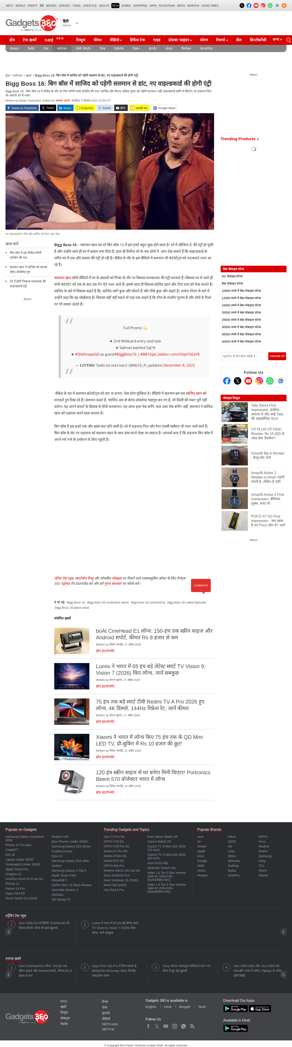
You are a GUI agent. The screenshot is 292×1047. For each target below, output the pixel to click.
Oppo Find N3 (15, 893)
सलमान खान (62, 277)
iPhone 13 (12, 883)
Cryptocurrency (62, 851)
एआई (55, 39)
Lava (231, 851)
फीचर (98, 40)
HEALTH (104, 5)
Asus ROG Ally (158, 863)
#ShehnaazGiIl (87, 354)
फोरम (204, 40)
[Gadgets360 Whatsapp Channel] (270, 381)
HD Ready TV (61, 899)
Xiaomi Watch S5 (159, 841)
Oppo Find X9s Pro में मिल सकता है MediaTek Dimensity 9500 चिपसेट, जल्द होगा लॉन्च (114, 970)
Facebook (148, 1025)
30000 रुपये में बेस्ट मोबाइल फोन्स (241, 327)
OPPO (263, 836)
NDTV (9, 5)
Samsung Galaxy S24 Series (71, 846)
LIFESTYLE (90, 5)
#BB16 (146, 354)
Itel (230, 846)
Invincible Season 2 (65, 890)
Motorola (234, 861)
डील (239, 40)
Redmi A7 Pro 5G (116, 851)
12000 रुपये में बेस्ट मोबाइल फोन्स (241, 298)
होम (12, 40)
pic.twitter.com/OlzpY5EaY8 (176, 354)
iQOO (232, 841)
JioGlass (57, 894)
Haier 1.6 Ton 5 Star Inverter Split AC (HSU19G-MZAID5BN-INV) (167, 876)
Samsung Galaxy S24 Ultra (70, 861)
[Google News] (280, 381)
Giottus (56, 865)
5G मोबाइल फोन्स (232, 276)
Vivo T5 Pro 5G (114, 836)
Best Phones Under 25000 (70, 841)
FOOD (77, 5)
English (151, 1007)
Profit (32, 5)
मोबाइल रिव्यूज (231, 398)
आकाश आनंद (62, 100)
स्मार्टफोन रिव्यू (84, 578)
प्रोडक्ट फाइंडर (178, 40)
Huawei (202, 875)
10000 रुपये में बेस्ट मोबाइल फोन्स (241, 291)
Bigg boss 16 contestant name (108, 602)
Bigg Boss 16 (76, 602)
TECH (115, 5)
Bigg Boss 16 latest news (72, 607)
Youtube (166, 1025)
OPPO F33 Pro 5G (116, 846)
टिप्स (102, 48)
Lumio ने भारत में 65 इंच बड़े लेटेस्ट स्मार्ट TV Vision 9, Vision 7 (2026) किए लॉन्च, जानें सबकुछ (115, 927)
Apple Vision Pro (16, 869)
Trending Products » (240, 139)
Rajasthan (167, 5)
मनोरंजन (62, 48)
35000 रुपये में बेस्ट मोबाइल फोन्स (241, 334)
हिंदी (42, 5)
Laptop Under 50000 (19, 859)
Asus (200, 856)
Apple (201, 851)
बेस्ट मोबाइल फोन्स (232, 283)
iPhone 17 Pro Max (18, 845)
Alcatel (201, 846)
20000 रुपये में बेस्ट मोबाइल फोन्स (241, 312)
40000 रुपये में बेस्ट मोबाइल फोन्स (241, 341)
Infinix (232, 836)
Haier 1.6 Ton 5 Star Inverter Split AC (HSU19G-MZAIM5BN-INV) (167, 888)
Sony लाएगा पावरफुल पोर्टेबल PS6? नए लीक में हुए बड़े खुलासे (186, 968)
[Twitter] (237, 381)
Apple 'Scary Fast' (64, 875)
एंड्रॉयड (65, 583)
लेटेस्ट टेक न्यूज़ (63, 578)
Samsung (265, 856)
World (20, 5)
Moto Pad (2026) (115, 885)
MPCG (181, 5)
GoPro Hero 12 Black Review (72, 885)
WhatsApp (183, 1025)
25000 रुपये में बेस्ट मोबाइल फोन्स (241, 320)
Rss (192, 1025)
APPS (153, 5)
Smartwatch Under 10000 (22, 864)
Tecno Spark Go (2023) (21, 898)
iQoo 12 (57, 856)
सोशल (169, 48)
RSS (63, 1001)
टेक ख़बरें (29, 40)
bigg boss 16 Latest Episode (186, 602)
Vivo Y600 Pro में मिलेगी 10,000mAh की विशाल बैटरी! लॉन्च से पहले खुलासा (44, 925)
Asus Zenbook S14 (117, 875)
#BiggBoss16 (125, 354)
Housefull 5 (59, 880)
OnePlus (234, 875)
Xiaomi (263, 875)
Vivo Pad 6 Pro (114, 890)
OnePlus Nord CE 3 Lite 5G (24, 879)
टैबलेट (31, 48)
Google (202, 861)
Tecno (263, 870)
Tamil (201, 1007)
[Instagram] (259, 381)
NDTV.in (108, 1029)
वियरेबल (186, 48)
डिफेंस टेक (137, 40)
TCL (261, 865)
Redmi (263, 851)
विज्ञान (136, 48)
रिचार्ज (220, 40)
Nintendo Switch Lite (162, 868)
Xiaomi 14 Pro (15, 888)
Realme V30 (60, 836)
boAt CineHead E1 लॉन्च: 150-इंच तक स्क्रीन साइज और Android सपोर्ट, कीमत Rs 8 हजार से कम (45, 970)
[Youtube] (248, 381)
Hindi (167, 1007)
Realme (264, 846)
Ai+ (199, 841)
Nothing (233, 865)
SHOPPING (140, 5)
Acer (200, 836)
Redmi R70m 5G (115, 856)
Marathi (193, 5)
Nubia (232, 870)
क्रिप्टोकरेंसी (258, 40)
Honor (201, 870)
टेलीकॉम (119, 48)
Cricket (64, 5)
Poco (262, 841)
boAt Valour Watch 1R (163, 836)
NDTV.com (110, 1024)
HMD (200, 865)
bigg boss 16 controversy (148, 602)
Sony (262, 861)
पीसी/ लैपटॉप (83, 48)
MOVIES (51, 5)
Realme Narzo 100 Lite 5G (122, 870)
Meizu (232, 856)
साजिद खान (194, 393)
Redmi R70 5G (114, 861)
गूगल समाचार (113, 583)
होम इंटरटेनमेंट (105, 651)
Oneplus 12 (13, 874)
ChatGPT (11, 850)
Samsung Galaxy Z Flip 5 (69, 870)
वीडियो (114, 40)
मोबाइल (14, 48)
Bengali (184, 1007)
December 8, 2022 (179, 365)
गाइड (156, 40)
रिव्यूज (80, 40)
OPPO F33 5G (114, 841)
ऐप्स (45, 48)
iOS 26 (10, 854)
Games (126, 5)
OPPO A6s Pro (114, 865)
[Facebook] (227, 381)
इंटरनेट (153, 48)
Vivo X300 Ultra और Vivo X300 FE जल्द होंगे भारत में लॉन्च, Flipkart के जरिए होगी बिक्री (258, 970)
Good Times (210, 5)
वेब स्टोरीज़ (206, 48)
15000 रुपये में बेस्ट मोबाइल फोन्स (241, 305)
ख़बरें (28, 75)
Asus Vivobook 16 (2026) (121, 880)
